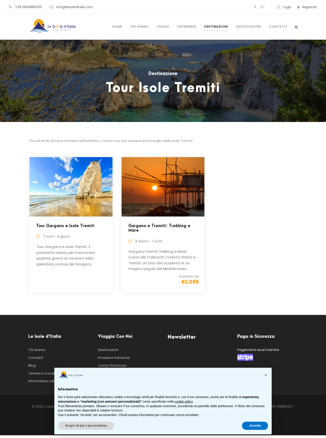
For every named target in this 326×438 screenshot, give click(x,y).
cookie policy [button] (184, 401)
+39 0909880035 (28, 7)
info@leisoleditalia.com (74, 7)
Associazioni (248, 26)
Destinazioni (216, 26)
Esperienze (186, 26)
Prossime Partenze (114, 360)
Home (117, 26)
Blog (32, 368)
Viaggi (163, 26)
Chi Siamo (139, 26)
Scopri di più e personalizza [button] (86, 425)
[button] (265, 375)
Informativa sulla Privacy (48, 383)
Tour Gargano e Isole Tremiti (65, 226)
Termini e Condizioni (45, 376)
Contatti (278, 26)
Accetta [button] (255, 425)
